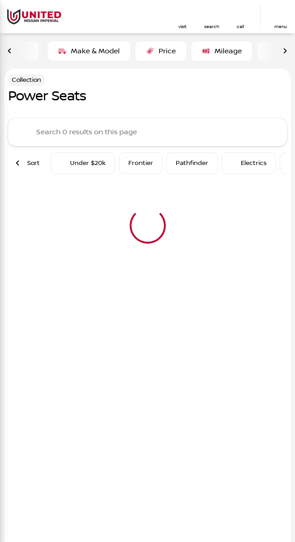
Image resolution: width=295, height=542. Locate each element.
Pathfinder (192, 163)
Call (240, 26)
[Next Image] (285, 51)
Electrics (249, 163)
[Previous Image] (10, 51)
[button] (182, 17)
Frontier (140, 163)
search (211, 26)
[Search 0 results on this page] (147, 132)
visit (182, 26)
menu (280, 26)
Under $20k (83, 163)
